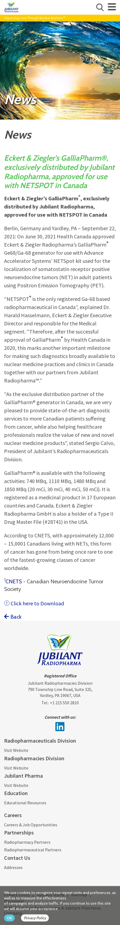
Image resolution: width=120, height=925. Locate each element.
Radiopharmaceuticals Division (40, 740)
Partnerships (19, 832)
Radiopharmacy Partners (27, 842)
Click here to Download (34, 603)
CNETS (14, 581)
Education (16, 793)
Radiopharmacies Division (34, 758)
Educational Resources (25, 802)
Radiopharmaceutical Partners (32, 849)
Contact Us (17, 857)
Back (13, 616)
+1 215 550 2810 (64, 702)
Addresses (13, 867)
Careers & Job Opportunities (30, 824)
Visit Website (16, 750)
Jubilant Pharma (23, 775)
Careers (13, 815)
